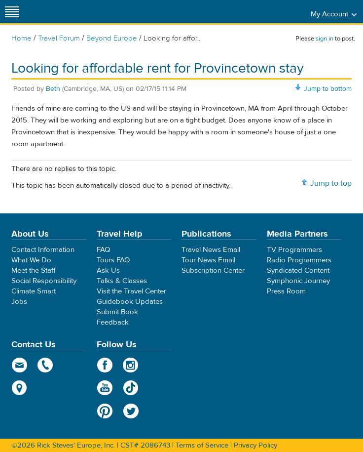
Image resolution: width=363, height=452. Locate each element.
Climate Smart (33, 291)
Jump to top (331, 183)
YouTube (105, 388)
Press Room (286, 291)
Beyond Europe (111, 38)
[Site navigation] (12, 11)
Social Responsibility (43, 281)
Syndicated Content (298, 270)
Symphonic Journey (298, 281)
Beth (53, 88)
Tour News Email (208, 260)
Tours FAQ (113, 260)
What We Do (31, 260)
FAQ (103, 249)
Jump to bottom (328, 88)
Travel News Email (211, 249)
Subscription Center (213, 270)
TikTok (131, 388)
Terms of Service (202, 445)
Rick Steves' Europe (181, 11)
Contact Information (42, 249)
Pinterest (105, 411)
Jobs (19, 301)
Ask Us (108, 270)
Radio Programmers (299, 260)
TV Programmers (294, 249)
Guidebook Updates (130, 301)
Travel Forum (59, 38)
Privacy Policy (255, 445)
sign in (324, 38)
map (19, 388)
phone (45, 365)
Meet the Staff (33, 270)
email (19, 365)
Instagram (131, 365)
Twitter (131, 411)
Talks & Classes (122, 281)
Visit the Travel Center (131, 291)
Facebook (105, 365)
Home (21, 38)
